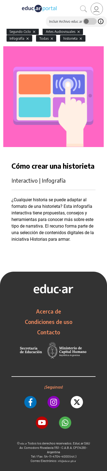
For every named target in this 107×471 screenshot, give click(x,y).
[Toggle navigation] (4, 3)
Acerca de (48, 311)
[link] (97, 9)
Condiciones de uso (48, 321)
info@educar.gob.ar (67, 461)
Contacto (48, 332)
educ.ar (23, 443)
